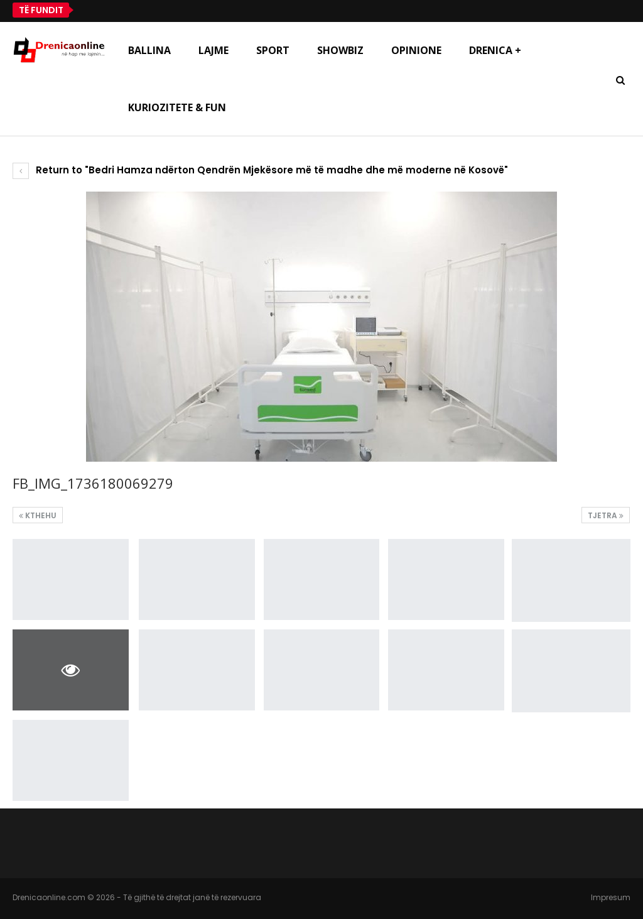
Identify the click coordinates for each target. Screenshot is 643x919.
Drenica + (495, 50)
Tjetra (606, 515)
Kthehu (38, 515)
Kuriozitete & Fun (177, 107)
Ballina (149, 50)
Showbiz (340, 50)
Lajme (213, 50)
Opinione (416, 50)
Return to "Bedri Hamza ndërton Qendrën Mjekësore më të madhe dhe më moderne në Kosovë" (260, 170)
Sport (272, 50)
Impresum (610, 897)
